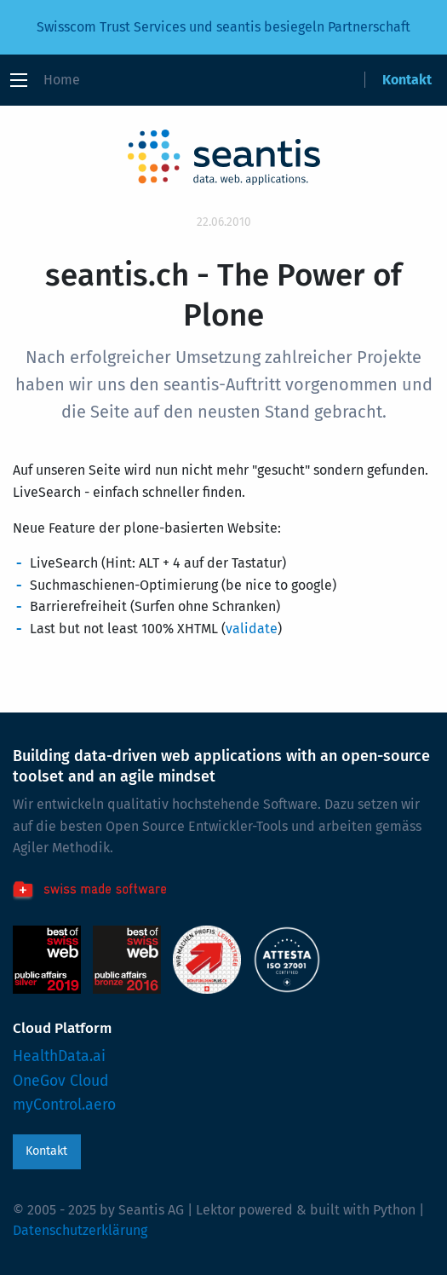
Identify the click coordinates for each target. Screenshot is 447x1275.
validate (252, 628)
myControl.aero (64, 1105)
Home (61, 80)
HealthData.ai (59, 1056)
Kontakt (407, 80)
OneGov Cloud (61, 1081)
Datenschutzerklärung (80, 1230)
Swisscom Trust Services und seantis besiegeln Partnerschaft (223, 27)
